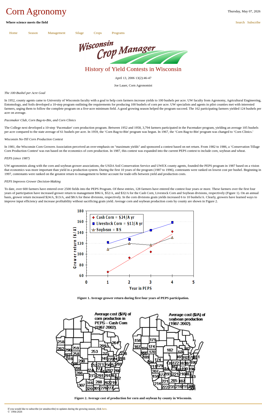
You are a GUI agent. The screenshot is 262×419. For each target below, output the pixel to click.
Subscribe (253, 22)
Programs (118, 33)
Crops (98, 33)
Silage (79, 33)
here (104, 408)
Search (240, 22)
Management (56, 33)
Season (33, 33)
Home (13, 33)
